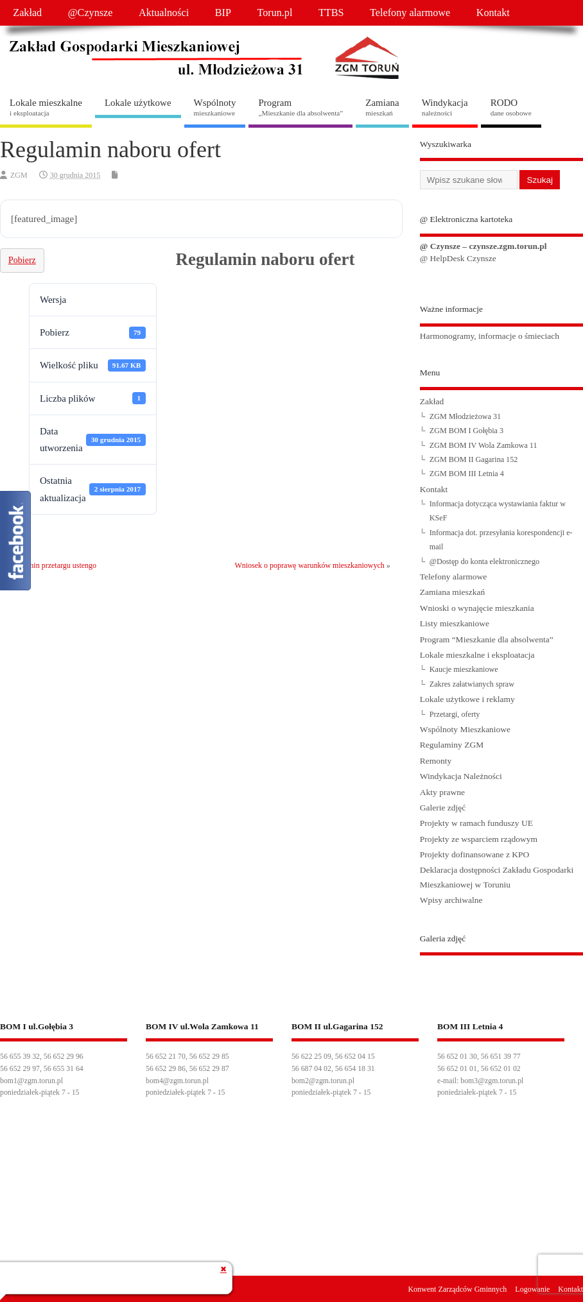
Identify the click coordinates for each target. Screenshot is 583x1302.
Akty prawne (442, 792)
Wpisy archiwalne (451, 900)
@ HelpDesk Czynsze (458, 258)
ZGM (19, 175)
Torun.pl (274, 13)
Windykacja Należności (461, 776)
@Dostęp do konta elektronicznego (484, 561)
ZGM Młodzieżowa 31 (465, 416)
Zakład (27, 13)
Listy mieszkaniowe (454, 623)
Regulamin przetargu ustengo (51, 565)
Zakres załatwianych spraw (472, 684)
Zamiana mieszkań (452, 592)
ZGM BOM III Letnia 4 (467, 473)
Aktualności (164, 13)
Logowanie (532, 1289)
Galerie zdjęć (443, 807)
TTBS (331, 13)
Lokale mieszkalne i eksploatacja (477, 655)
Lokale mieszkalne (46, 107)
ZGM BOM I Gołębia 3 (466, 430)
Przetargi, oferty (455, 714)
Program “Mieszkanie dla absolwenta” (486, 639)
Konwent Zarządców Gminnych (457, 1289)
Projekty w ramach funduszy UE (476, 823)
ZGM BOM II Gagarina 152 (474, 459)
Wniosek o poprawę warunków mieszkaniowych (309, 565)
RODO (511, 107)
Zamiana (382, 107)
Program (300, 107)
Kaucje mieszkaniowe (464, 669)
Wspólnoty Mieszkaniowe (465, 729)
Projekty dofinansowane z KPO (475, 854)
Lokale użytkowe (138, 103)
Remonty (436, 761)
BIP (223, 13)
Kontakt (493, 13)
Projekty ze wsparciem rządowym (478, 839)
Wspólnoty (215, 107)
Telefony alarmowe (410, 13)
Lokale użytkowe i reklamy (467, 699)
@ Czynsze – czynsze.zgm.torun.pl (483, 246)
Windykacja (445, 107)
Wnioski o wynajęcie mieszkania (477, 608)
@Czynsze (90, 13)
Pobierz (22, 260)
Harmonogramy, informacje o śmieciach (489, 336)
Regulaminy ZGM (451, 745)
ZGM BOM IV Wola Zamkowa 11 (483, 445)
